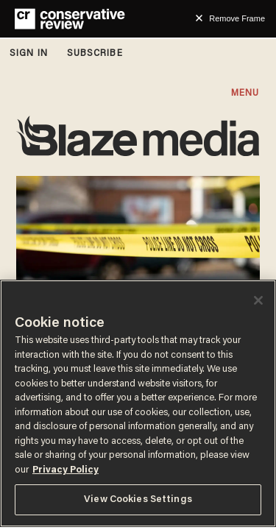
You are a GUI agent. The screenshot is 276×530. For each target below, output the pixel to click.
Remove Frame (237, 18)
